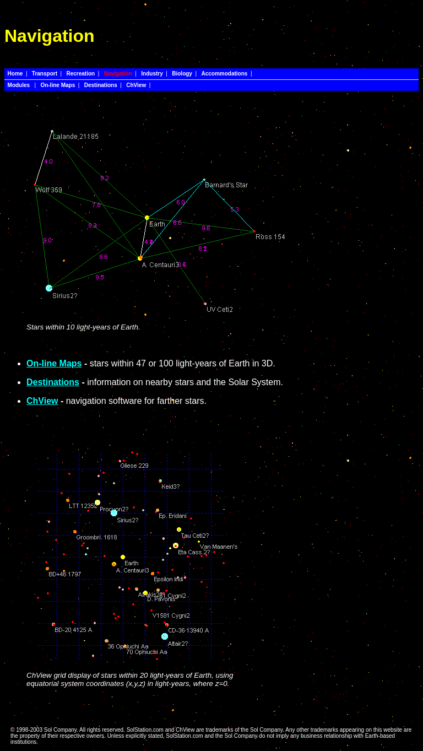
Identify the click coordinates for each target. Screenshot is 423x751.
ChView (42, 401)
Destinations (52, 382)
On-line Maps (54, 363)
